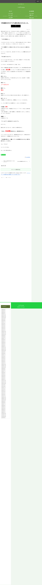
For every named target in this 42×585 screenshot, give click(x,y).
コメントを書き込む (15, 169)
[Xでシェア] (16, 26)
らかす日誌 (3, 154)
